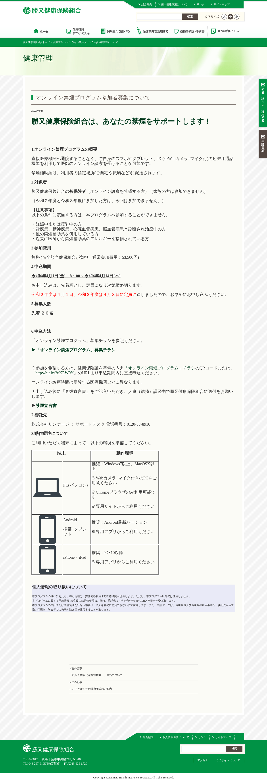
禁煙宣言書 (46, 405)
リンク (201, 4)
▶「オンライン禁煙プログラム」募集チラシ (73, 350)
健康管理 (58, 42)
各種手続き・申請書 (189, 31)
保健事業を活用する (152, 31)
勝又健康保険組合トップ (36, 42)
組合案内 (146, 4)
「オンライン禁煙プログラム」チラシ (159, 368)
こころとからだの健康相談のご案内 (90, 688)
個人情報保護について (174, 4)
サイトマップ (222, 4)
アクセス (202, 760)
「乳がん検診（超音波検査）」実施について (96, 675)
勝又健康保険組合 (41, 31)
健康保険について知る (78, 31)
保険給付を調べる (115, 31)
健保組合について (225, 31)
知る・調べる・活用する (262, 103)
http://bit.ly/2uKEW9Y (55, 373)
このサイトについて (228, 760)
